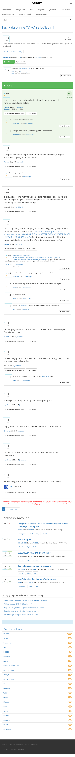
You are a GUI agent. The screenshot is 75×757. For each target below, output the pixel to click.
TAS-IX (19, 57)
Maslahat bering (8, 14)
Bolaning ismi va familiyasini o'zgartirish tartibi (21, 611)
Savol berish (65, 10)
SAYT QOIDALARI (18, 744)
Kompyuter (7, 643)
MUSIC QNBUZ (41, 14)
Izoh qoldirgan (24, 72)
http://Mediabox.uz (24, 68)
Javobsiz (53, 10)
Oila (4, 684)
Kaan (20, 530)
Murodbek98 (22, 543)
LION (20, 582)
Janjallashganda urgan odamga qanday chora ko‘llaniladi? (25, 600)
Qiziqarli (6, 688)
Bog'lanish (5, 744)
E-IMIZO (6, 652)
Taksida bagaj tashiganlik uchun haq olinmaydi (21, 615)
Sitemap (27, 744)
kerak (45, 533)
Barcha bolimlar (13, 629)
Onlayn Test (20, 10)
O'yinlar (6, 697)
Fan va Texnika (8, 679)
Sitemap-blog (35, 744)
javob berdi (20, 107)
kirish (28, 573)
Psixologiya (7, 729)
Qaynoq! (41, 10)
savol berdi (37, 57)
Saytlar (6, 661)
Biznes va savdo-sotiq (11, 666)
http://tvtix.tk (45, 376)
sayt (20, 52)
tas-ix (6, 52)
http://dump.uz (24, 305)
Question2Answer (17, 749)
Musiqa (6, 702)
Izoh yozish (21, 62)
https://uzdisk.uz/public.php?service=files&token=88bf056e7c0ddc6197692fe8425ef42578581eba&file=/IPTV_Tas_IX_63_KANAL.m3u (37, 234)
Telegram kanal (25, 14)
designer (22, 533)
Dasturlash (7, 656)
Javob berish (9, 62)
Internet (6, 634)
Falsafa (6, 725)
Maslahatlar (6, 10)
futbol (14, 52)
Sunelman (21, 569)
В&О (31, 10)
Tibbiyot (6, 675)
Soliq (5, 647)
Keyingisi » (14, 509)
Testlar (6, 711)
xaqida (35, 560)
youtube (22, 586)
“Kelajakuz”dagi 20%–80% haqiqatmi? (18, 604)
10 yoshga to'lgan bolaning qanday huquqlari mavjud (24, 607)
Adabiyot (6, 720)
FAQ (10, 744)
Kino (5, 707)
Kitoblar (6, 716)
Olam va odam (8, 670)
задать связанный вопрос (15, 113)
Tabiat (5, 693)
